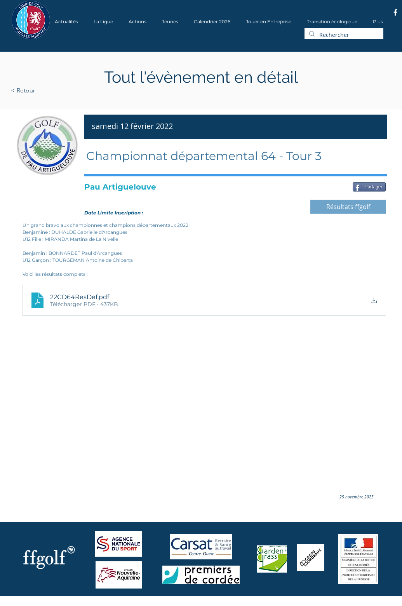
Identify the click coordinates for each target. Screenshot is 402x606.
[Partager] (369, 187)
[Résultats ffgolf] (348, 207)
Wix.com (116, 603)
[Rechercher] (343, 35)
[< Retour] (47, 90)
